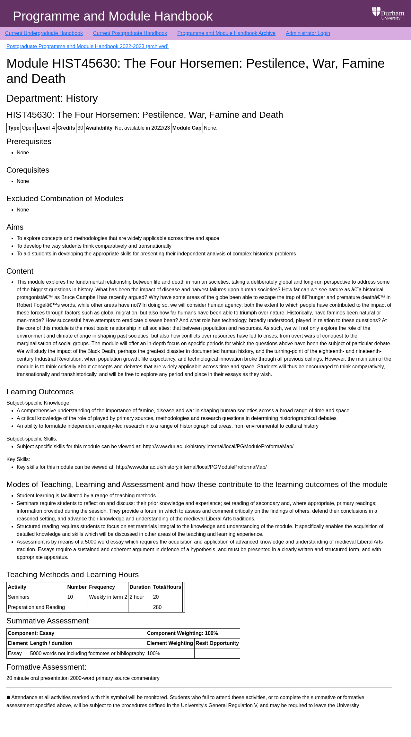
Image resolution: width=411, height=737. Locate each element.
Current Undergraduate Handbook (44, 33)
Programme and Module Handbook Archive (226, 33)
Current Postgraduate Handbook (130, 33)
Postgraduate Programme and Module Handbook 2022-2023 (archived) (87, 46)
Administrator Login (308, 33)
